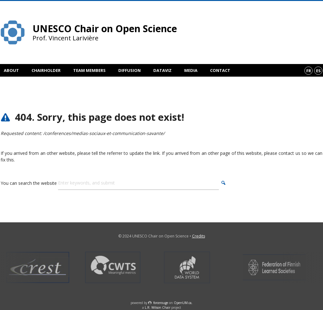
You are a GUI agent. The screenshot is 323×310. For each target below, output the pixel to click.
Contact (220, 70)
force (160, 303)
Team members (89, 70)
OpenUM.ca (182, 303)
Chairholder (46, 70)
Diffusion (129, 70)
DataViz (162, 70)
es (318, 70)
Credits (198, 236)
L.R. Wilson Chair (157, 307)
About (11, 70)
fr (308, 70)
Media (190, 70)
